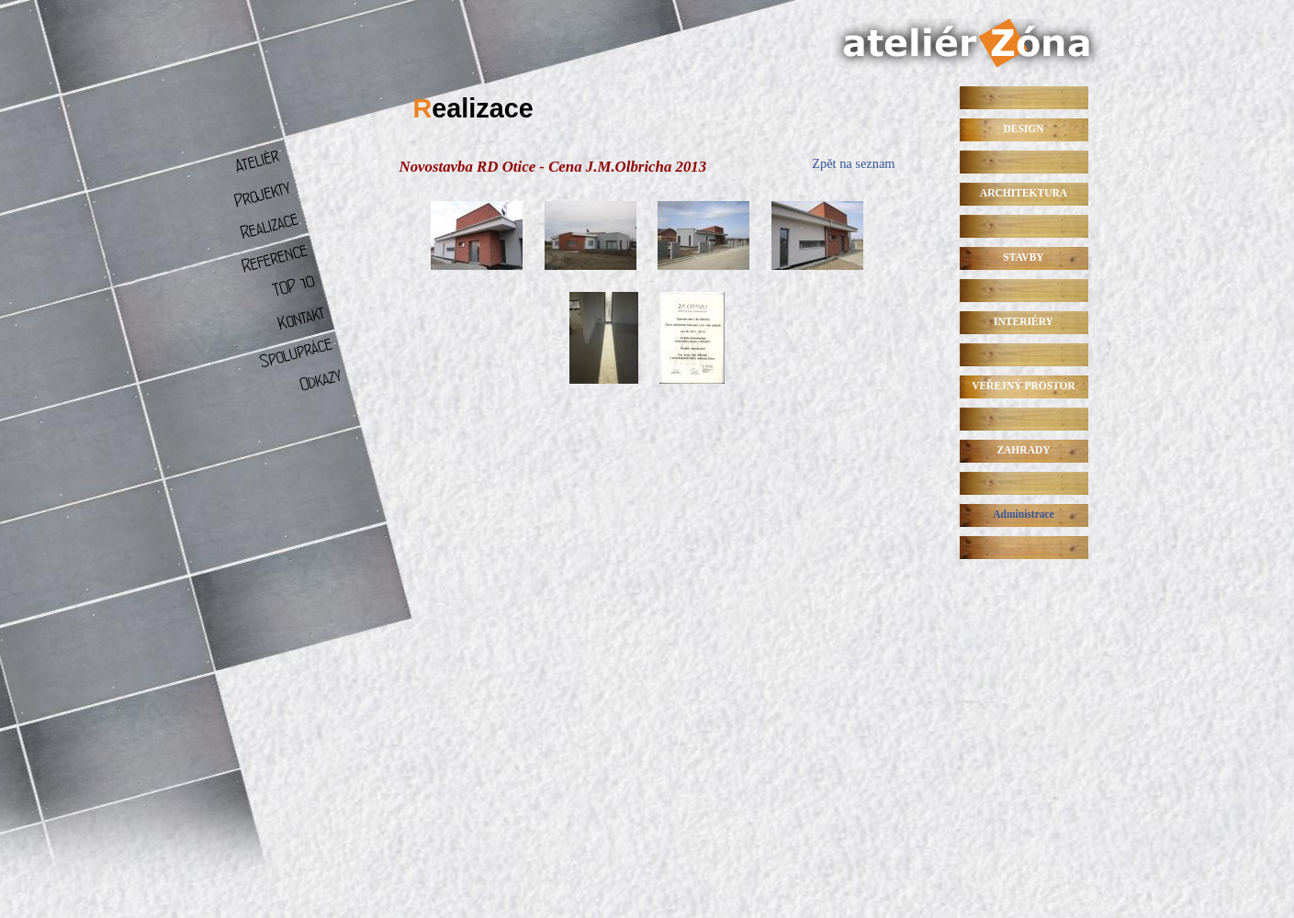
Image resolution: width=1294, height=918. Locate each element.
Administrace (1023, 514)
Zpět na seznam (853, 163)
